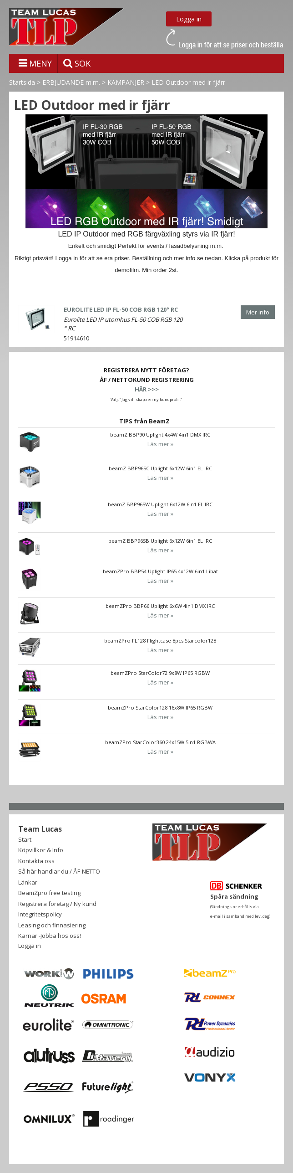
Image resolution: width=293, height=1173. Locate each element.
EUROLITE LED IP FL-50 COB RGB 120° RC (121, 309)
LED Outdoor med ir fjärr (188, 82)
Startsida (22, 82)
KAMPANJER (125, 82)
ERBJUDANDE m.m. (71, 82)
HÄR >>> (147, 389)
